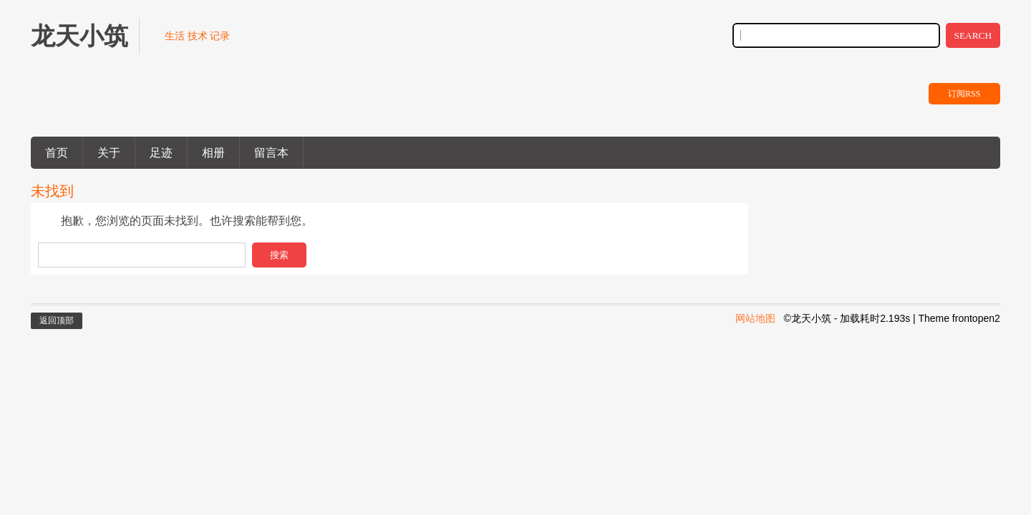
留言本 (271, 153)
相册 (213, 153)
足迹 (161, 153)
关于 (108, 153)
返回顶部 (56, 320)
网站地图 (755, 318)
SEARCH (973, 35)
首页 (56, 153)
